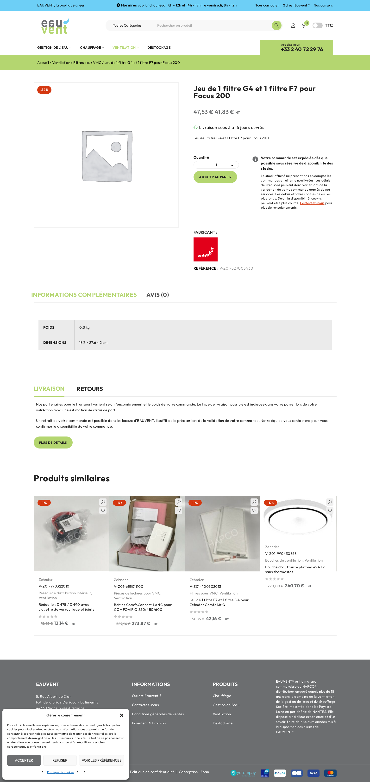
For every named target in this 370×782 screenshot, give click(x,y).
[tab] (49, 390)
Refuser (59, 760)
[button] (121, 715)
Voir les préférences (101, 760)
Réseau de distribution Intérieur (65, 592)
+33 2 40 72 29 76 (302, 49)
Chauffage (222, 695)
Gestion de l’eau (226, 704)
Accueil (43, 62)
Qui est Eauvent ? (296, 5)
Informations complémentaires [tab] (87, 294)
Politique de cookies (60, 772)
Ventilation (61, 62)
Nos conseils (323, 5)
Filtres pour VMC (87, 62)
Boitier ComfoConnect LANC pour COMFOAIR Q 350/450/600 (143, 607)
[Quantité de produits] (216, 165)
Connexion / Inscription (293, 25)
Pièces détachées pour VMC (137, 593)
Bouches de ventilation (284, 560)
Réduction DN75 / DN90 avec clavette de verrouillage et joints (67, 606)
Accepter (24, 760)
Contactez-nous (312, 203)
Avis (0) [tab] (165, 294)
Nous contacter (267, 5)
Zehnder (46, 579)
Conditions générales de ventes (158, 713)
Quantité (201, 157)
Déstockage (223, 723)
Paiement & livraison (149, 723)
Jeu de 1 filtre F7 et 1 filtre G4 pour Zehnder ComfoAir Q (220, 602)
